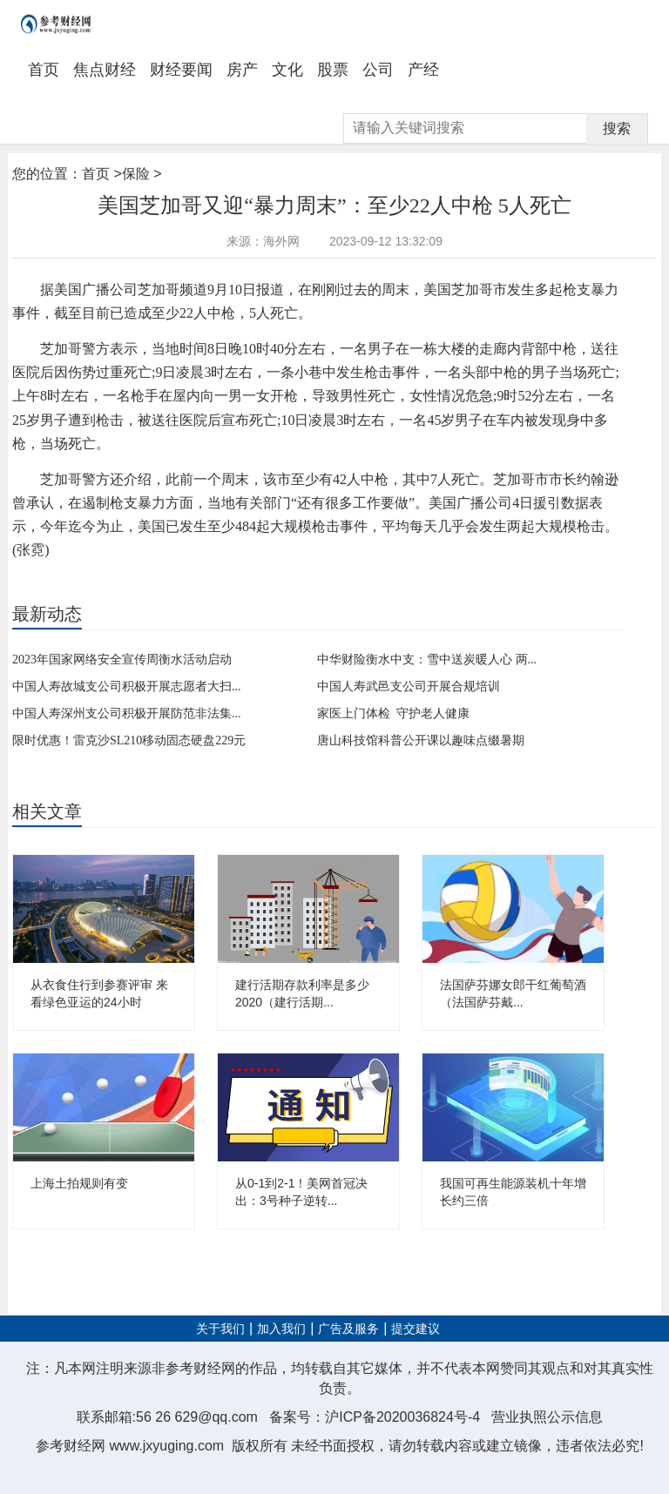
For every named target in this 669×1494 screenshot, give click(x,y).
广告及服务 (348, 1329)
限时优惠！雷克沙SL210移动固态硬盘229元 (129, 740)
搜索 (617, 128)
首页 (43, 69)
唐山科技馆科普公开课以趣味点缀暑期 (420, 740)
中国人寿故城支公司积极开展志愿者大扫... (126, 686)
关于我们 (220, 1329)
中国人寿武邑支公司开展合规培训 (408, 686)
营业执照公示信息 (547, 1417)
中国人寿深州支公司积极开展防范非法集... (126, 713)
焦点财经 (104, 69)
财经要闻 (181, 69)
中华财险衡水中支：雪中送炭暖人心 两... (427, 659)
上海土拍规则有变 (79, 1183)
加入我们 (281, 1329)
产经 (423, 69)
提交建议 (415, 1329)
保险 (136, 173)
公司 (378, 69)
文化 (287, 69)
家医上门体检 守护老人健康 (393, 713)
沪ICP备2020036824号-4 (402, 1417)
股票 (332, 69)
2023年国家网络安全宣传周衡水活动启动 (122, 659)
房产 (242, 69)
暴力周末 (105, 580)
